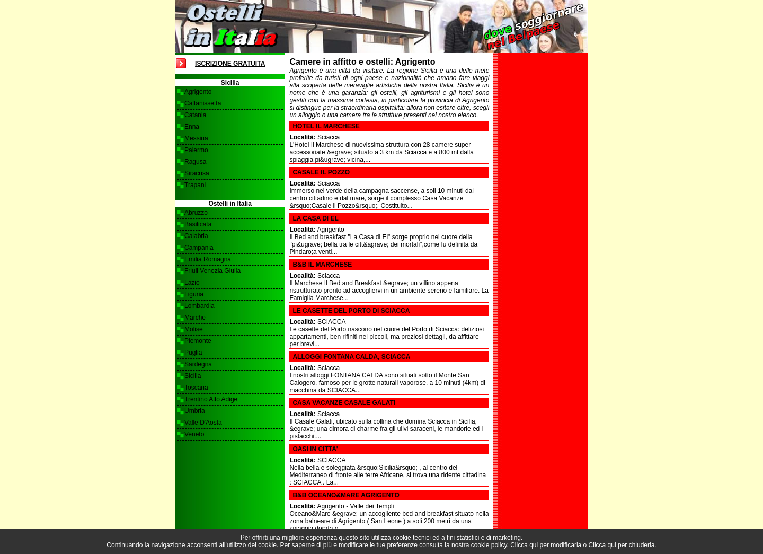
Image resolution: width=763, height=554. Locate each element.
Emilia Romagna (207, 259)
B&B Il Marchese (322, 264)
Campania (199, 247)
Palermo (196, 150)
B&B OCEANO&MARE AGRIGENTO (345, 495)
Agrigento (197, 91)
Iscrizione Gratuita (230, 63)
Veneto (194, 434)
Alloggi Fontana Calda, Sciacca (351, 356)
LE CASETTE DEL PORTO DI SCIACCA (351, 310)
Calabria (196, 236)
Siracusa (196, 173)
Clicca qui (524, 545)
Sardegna (198, 364)
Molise (193, 329)
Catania (195, 115)
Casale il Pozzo (321, 172)
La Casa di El (315, 218)
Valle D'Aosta (203, 422)
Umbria (194, 411)
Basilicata (197, 224)
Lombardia (199, 306)
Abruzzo (196, 212)
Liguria (193, 294)
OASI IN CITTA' (315, 449)
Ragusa (195, 161)
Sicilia (192, 376)
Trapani (195, 185)
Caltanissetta (202, 103)
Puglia (193, 352)
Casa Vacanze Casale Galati (343, 403)
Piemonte (197, 341)
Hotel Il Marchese (325, 126)
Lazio (192, 282)
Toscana (196, 387)
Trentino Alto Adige (210, 399)
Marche (195, 317)
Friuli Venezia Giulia (212, 271)
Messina (196, 138)
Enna (191, 126)
